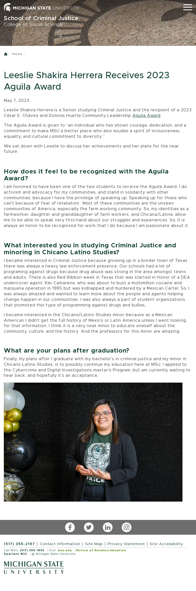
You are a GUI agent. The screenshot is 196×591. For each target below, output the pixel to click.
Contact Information (60, 544)
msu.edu (65, 550)
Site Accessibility (166, 544)
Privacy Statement (126, 544)
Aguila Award (146, 116)
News (17, 54)
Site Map (94, 544)
